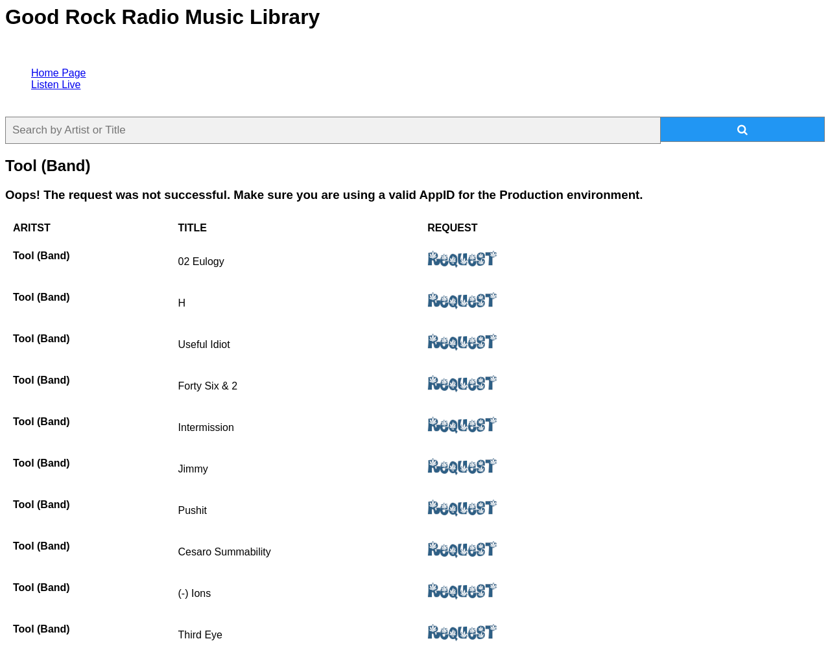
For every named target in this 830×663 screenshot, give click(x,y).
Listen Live (56, 84)
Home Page (58, 72)
